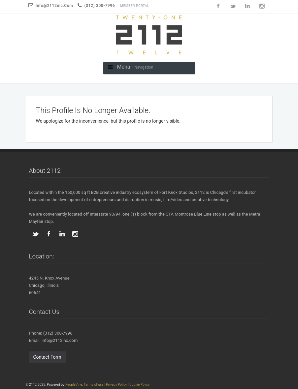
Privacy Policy (116, 384)
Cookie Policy (139, 384)
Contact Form (47, 357)
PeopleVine (73, 384)
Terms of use (94, 384)
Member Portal (134, 6)
